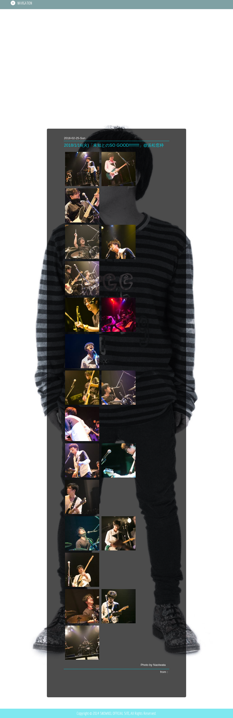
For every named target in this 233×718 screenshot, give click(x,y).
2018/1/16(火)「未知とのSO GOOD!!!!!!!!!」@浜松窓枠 (114, 145)
